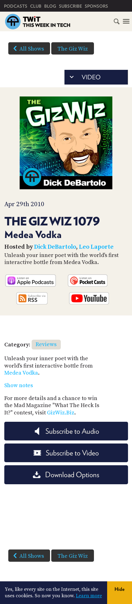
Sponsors (96, 6)
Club (35, 6)
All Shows (27, 48)
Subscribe (70, 6)
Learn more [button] (89, 596)
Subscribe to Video (66, 452)
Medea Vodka (21, 372)
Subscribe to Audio (66, 431)
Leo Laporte (96, 247)
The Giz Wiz (72, 48)
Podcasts (15, 6)
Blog (50, 6)
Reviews (46, 344)
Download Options (66, 474)
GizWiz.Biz (60, 412)
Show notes (18, 385)
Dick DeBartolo (55, 247)
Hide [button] (120, 589)
